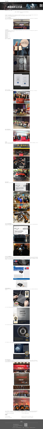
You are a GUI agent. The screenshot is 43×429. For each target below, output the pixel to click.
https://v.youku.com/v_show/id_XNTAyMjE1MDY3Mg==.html (10, 16)
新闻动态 (9, 10)
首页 (7, 10)
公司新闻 (11, 10)
